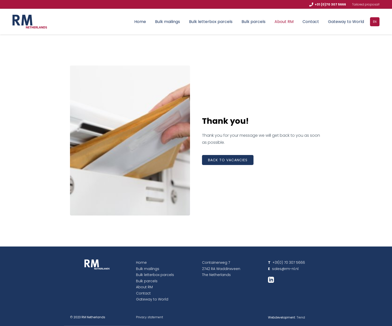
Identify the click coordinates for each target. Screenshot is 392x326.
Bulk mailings (167, 21)
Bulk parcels (254, 21)
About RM (284, 21)
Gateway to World (346, 21)
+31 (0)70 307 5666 (330, 4)
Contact (310, 21)
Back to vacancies (228, 160)
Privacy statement (149, 317)
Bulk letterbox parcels (210, 21)
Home (140, 21)
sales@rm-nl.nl (284, 268)
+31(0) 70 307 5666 (286, 262)
